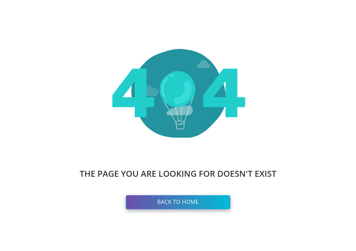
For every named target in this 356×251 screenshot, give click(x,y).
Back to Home (178, 202)
